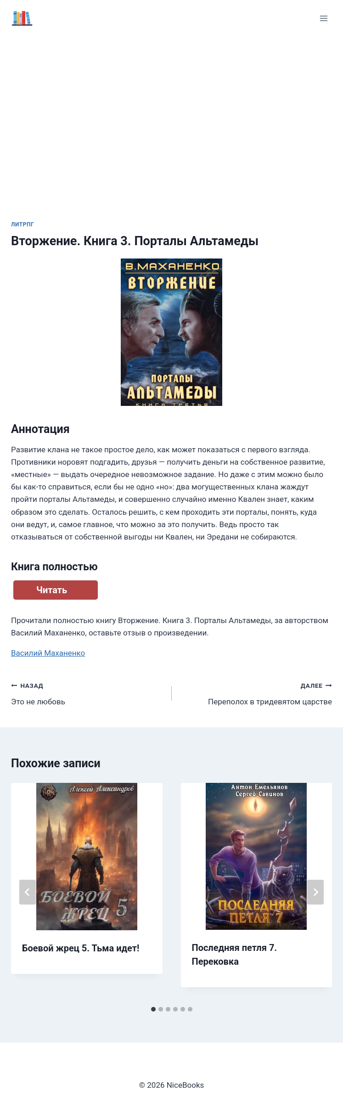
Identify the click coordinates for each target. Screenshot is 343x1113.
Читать (51, 590)
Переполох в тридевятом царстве (256, 692)
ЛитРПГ (22, 224)
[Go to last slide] (27, 892)
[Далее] (315, 892)
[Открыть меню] (323, 18)
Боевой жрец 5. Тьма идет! (80, 948)
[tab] (153, 1009)
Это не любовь (87, 692)
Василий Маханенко (48, 653)
